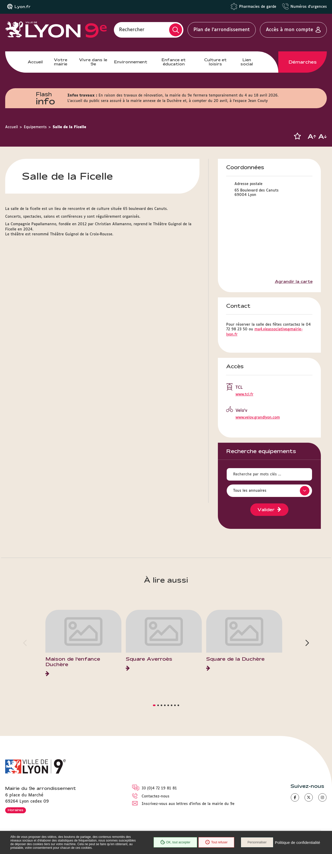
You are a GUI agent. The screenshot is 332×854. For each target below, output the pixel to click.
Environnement (130, 62)
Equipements (35, 127)
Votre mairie (60, 62)
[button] (297, 136)
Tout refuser (216, 842)
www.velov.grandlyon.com (258, 417)
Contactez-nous (155, 796)
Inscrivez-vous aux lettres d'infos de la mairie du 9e (188, 804)
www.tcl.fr (244, 394)
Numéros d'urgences (308, 7)
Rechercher (131, 30)
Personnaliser (256, 842)
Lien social (246, 62)
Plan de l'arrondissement (221, 30)
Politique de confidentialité (297, 842)
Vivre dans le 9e (93, 62)
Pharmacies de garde (257, 7)
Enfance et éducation (174, 62)
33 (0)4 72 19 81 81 (159, 788)
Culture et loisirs (215, 62)
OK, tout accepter (175, 842)
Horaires (15, 810)
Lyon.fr (23, 7)
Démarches (303, 62)
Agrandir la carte (294, 281)
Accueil (35, 62)
